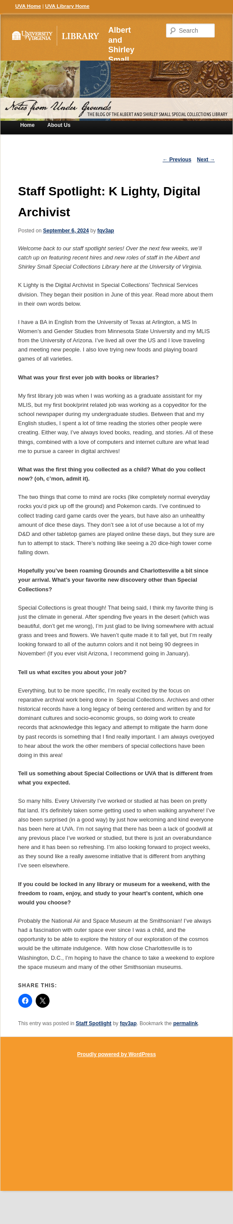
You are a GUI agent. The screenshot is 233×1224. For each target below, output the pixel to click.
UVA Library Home (67, 6)
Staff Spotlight (93, 1023)
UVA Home (28, 6)
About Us (58, 125)
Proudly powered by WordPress (116, 1054)
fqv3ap (105, 231)
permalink (185, 1023)
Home (27, 125)
